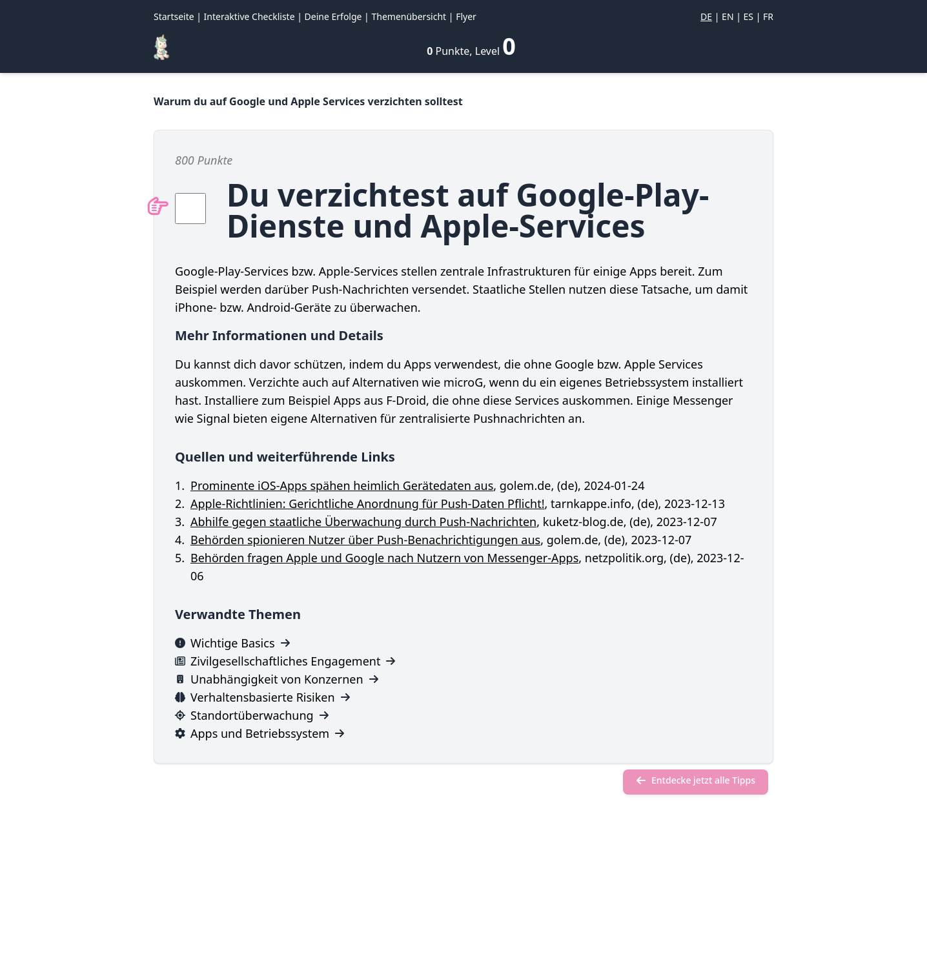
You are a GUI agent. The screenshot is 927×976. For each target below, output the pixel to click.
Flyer (466, 16)
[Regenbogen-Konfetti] (161, 47)
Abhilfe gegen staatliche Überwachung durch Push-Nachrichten (363, 521)
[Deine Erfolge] (471, 46)
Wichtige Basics (232, 643)
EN (727, 16)
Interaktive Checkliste (249, 16)
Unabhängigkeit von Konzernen (277, 679)
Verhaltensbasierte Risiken (263, 697)
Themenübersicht (408, 16)
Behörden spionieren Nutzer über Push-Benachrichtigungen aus (365, 539)
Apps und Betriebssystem (260, 733)
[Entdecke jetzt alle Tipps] (695, 782)
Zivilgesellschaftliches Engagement (285, 661)
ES (748, 16)
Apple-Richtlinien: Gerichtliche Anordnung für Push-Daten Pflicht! (367, 503)
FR (768, 16)
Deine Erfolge (333, 16)
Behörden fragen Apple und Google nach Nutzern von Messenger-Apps (384, 557)
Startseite (174, 16)
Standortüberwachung (252, 715)
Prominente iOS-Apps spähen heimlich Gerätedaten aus (341, 485)
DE (706, 16)
